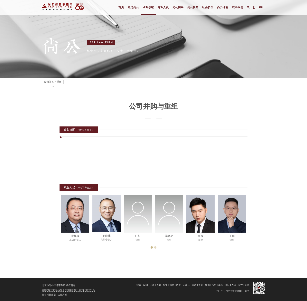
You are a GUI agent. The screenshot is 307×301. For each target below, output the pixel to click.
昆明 (145, 285)
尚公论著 (222, 7)
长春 (158, 285)
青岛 (200, 285)
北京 (138, 285)
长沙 (240, 285)
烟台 (172, 285)
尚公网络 (177, 7)
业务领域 (148, 7)
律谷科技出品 (49, 294)
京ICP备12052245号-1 (53, 290)
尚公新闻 (192, 7)
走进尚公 (133, 7)
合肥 (214, 285)
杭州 (165, 285)
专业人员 (163, 7)
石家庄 (186, 285)
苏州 (247, 285)
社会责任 (207, 7)
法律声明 (62, 294)
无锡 (233, 285)
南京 (220, 285)
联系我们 (237, 7)
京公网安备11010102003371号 (80, 290)
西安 (178, 285)
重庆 (194, 285)
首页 (121, 7)
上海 (152, 285)
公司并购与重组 (53, 81)
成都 (207, 285)
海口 (227, 285)
